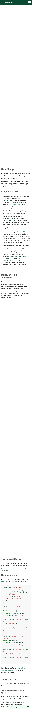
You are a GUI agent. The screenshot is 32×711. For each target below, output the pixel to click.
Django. (8, 3)
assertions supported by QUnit (13, 669)
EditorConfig (16, 205)
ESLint (25, 232)
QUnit (3, 582)
